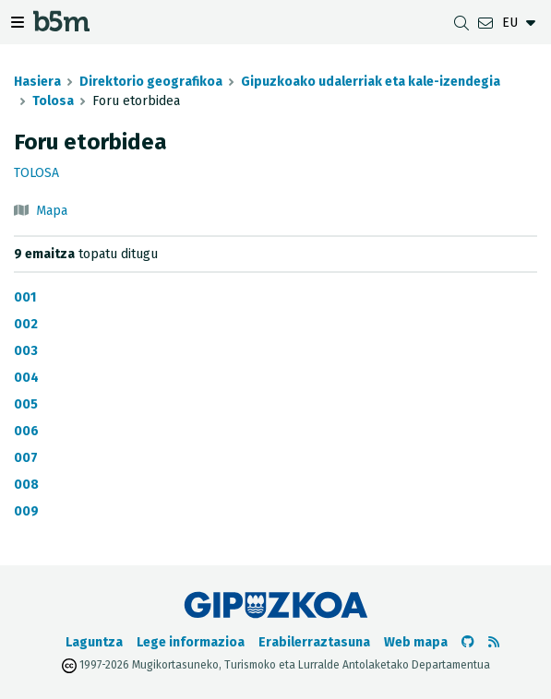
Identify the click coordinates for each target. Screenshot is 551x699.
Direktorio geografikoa (150, 81)
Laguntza (94, 642)
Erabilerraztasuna (314, 642)
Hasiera (37, 81)
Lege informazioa (191, 642)
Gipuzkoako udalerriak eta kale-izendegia (370, 81)
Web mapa (416, 642)
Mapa (51, 211)
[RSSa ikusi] (493, 642)
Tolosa (53, 101)
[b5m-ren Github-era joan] (467, 642)
